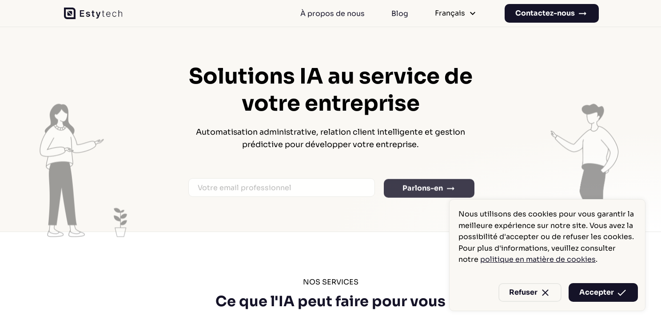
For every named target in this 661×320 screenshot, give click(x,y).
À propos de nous (332, 13)
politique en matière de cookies (538, 259)
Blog (399, 13)
